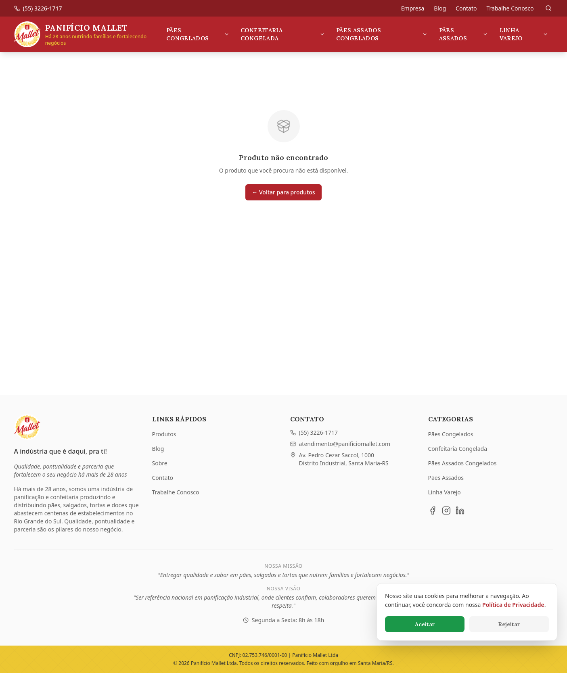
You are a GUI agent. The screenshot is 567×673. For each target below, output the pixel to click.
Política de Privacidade (513, 604)
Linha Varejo (524, 34)
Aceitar (425, 624)
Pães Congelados (197, 34)
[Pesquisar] (548, 8)
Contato (466, 8)
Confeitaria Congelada (283, 34)
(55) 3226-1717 (314, 432)
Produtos (164, 434)
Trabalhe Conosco (510, 8)
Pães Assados (463, 34)
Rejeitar (509, 624)
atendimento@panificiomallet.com (340, 444)
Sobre (159, 463)
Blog (440, 8)
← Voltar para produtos (283, 192)
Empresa (412, 8)
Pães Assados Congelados (382, 34)
